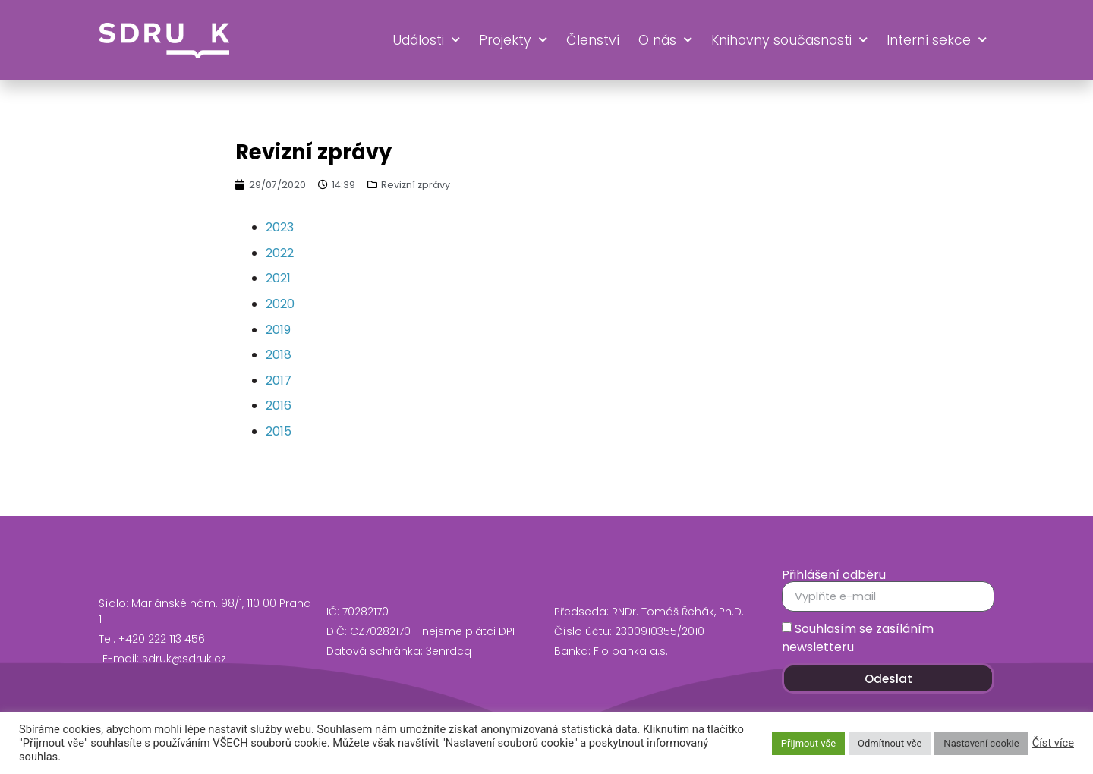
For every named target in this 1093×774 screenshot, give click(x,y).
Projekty (513, 40)
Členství (592, 40)
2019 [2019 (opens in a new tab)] (278, 329)
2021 (278, 278)
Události (426, 40)
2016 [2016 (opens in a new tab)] (278, 405)
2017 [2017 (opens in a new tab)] (278, 380)
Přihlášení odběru (834, 575)
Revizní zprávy (415, 184)
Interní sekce (937, 40)
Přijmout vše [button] (808, 743)
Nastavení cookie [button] (981, 743)
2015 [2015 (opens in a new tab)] (278, 431)
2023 (280, 227)
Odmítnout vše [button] (889, 743)
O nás (665, 40)
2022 (280, 253)
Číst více (1053, 743)
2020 (280, 304)
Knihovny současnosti (789, 40)
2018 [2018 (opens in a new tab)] (278, 354)
